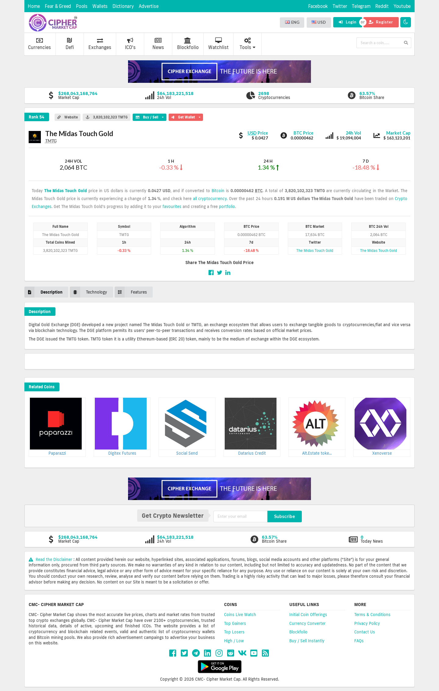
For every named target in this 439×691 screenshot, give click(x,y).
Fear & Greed (58, 6)
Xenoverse (382, 453)
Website (67, 117)
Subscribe (284, 516)
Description (43, 292)
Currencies (39, 43)
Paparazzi (57, 453)
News (158, 43)
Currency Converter (307, 623)
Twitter (340, 6)
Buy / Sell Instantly (306, 640)
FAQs (359, 640)
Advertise (149, 6)
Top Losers (234, 631)
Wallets (100, 6)
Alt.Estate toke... (317, 453)
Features (131, 292)
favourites (171, 206)
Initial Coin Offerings (308, 614)
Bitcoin (218, 190)
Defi (70, 43)
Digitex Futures (122, 453)
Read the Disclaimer (51, 559)
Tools (247, 43)
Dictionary (123, 6)
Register (381, 21)
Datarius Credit (252, 453)
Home (34, 6)
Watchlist (218, 43)
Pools (81, 6)
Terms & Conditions (372, 614)
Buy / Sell (149, 116)
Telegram (361, 6)
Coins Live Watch (240, 614)
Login (347, 21)
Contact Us (364, 631)
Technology (88, 292)
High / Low (234, 640)
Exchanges (99, 43)
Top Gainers (235, 623)
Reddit (382, 6)
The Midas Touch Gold (65, 190)
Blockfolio (188, 43)
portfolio (227, 206)
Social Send (187, 453)
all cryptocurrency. (210, 198)
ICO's (130, 43)
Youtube (402, 6)
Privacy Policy (367, 623)
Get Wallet (186, 116)
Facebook (318, 6)
